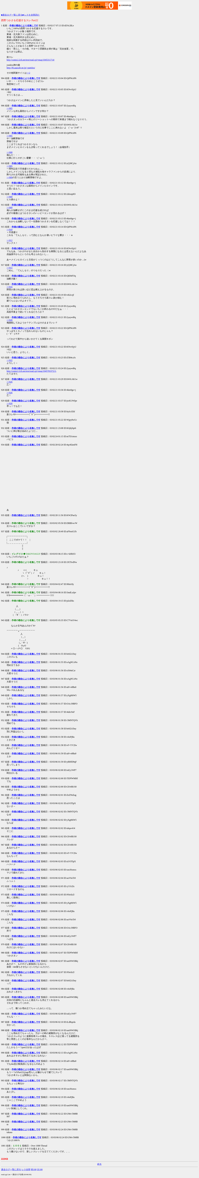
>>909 (9, 177)
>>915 (9, 268)
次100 (40, 1169)
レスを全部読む (32, 15)
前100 (33, 1169)
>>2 (28, 73)
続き (99, 1164)
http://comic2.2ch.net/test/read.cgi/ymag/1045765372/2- (31, 371)
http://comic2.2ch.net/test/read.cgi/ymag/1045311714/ (30, 60)
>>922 (9, 360)
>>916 (9, 287)
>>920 (9, 320)
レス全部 (26, 1169)
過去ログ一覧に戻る (11, 1169)
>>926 (9, 382)
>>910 (9, 229)
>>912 (9, 240)
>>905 (9, 108)
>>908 (9, 152)
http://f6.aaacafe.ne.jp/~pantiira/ (21, 68)
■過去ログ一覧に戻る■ (12, 15)
